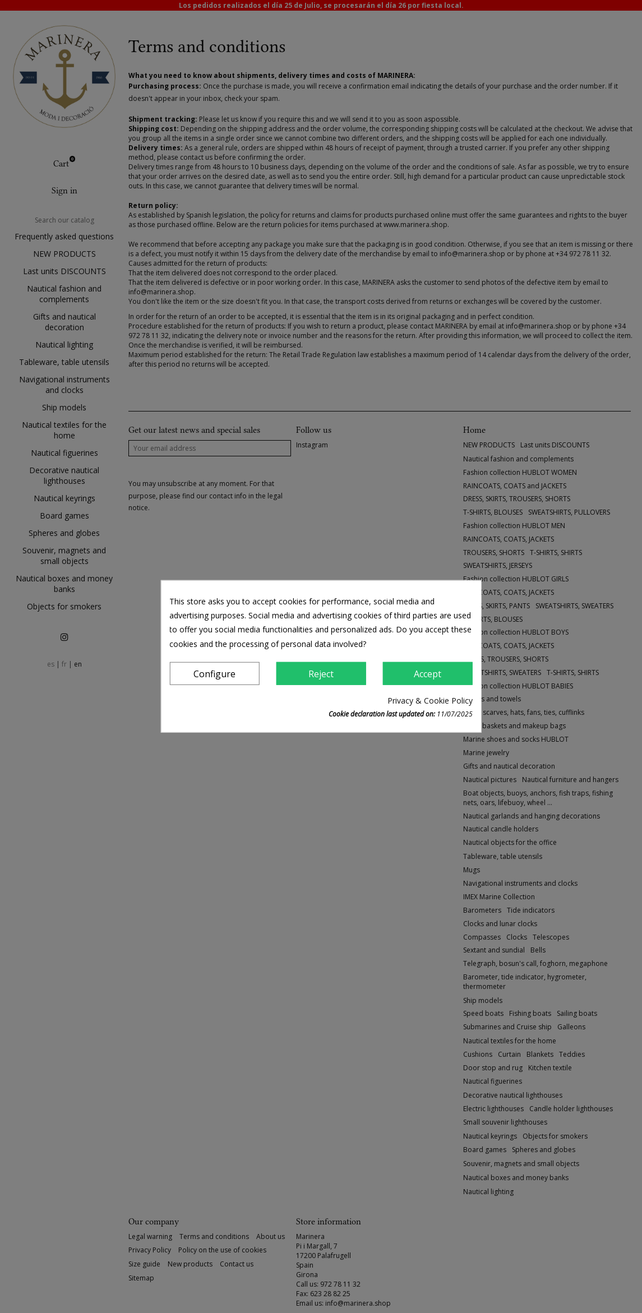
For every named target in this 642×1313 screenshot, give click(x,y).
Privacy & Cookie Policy (430, 700)
